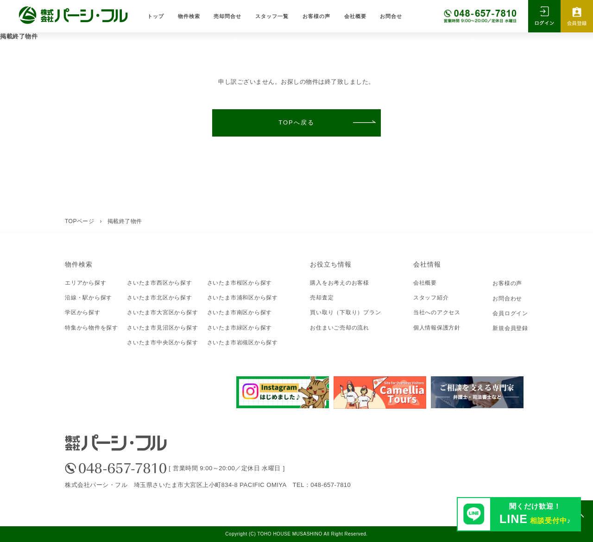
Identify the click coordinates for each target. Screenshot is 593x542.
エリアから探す (85, 283)
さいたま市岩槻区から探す (242, 342)
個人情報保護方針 (437, 327)
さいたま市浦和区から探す (242, 297)
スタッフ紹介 (431, 297)
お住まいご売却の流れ (339, 327)
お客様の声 (316, 15)
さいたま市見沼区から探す (162, 327)
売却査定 (322, 297)
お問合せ (391, 15)
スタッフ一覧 (272, 15)
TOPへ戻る (296, 122)
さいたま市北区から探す (159, 297)
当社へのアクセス (437, 312)
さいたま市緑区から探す (239, 327)
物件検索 (189, 15)
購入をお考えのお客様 (339, 283)
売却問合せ (227, 15)
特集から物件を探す (91, 327)
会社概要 (355, 15)
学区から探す (83, 312)
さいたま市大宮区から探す (162, 312)
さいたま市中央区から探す (162, 342)
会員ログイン (510, 313)
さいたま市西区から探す (159, 283)
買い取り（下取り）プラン (345, 312)
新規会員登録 (510, 328)
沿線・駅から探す (88, 297)
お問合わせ (507, 298)
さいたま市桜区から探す (239, 283)
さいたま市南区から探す (239, 312)
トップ (155, 15)
